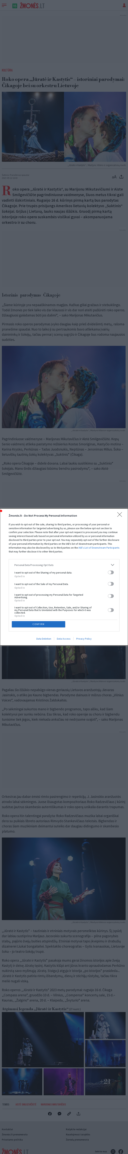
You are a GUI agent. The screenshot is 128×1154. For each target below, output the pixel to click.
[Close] (120, 515)
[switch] (111, 572)
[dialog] (64, 577)
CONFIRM (39, 624)
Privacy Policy (84, 638)
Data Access (64, 638)
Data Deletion (43, 638)
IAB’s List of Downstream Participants (99, 547)
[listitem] (64, 565)
